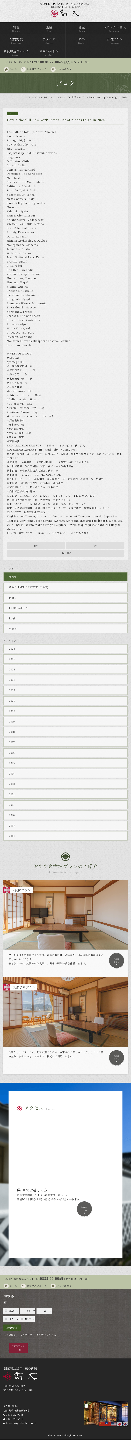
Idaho (40, 182)
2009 (12, 826)
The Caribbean (32, 174)
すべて (13, 577)
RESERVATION (18, 608)
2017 (12, 742)
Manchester (15, 178)
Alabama (32, 245)
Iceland (36, 274)
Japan (28, 140)
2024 (12, 669)
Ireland (28, 253)
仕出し (13, 598)
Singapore (14, 157)
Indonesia (29, 228)
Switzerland (26, 170)
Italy (31, 199)
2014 (12, 774)
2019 (12, 721)
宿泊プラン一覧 (19, 1348)
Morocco (13, 207)
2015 (12, 763)
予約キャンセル (47, 1335)
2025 (12, 659)
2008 (12, 836)
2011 (11, 805)
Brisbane (13, 291)
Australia (28, 249)
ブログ (13, 629)
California (28, 295)
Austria (23, 287)
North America (46, 132)
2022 (12, 690)
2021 (12, 701)
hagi (12, 618)
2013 (12, 784)
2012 (12, 794)
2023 (12, 680)
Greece (31, 307)
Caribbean (33, 316)
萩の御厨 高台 (66, 11)
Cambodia (26, 270)
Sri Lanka (28, 195)
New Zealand (16, 145)
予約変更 (27, 1335)
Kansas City (15, 216)
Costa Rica (33, 320)
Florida (27, 345)
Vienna (12, 287)
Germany (26, 337)
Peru (31, 333)
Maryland (28, 186)
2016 (12, 753)
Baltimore (13, 186)
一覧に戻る (65, 553)
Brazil (23, 262)
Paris (10, 136)
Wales (41, 203)
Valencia (13, 211)
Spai (23, 211)
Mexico (39, 224)
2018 (12, 732)
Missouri (30, 216)
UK (26, 178)
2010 (12, 815)
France (20, 136)
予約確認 (11, 1335)
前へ (36, 545)
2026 (12, 649)
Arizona (51, 153)
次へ (95, 545)
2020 (12, 711)
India (22, 165)
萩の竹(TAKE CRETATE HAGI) (28, 587)
